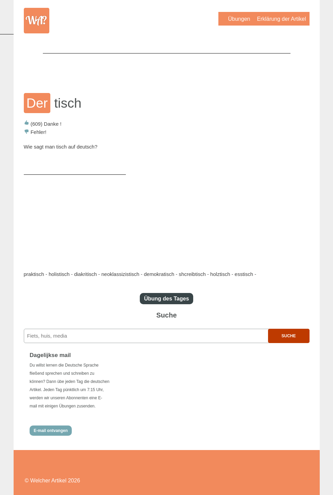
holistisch (59, 274)
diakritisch (85, 274)
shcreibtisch (192, 274)
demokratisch (159, 274)
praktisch (34, 274)
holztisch (220, 274)
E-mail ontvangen (51, 430)
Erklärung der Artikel (281, 19)
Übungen (239, 19)
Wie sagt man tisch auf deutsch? (61, 147)
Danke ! (43, 124)
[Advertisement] (166, 68)
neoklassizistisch (120, 274)
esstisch (244, 274)
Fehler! (35, 132)
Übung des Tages (166, 298)
